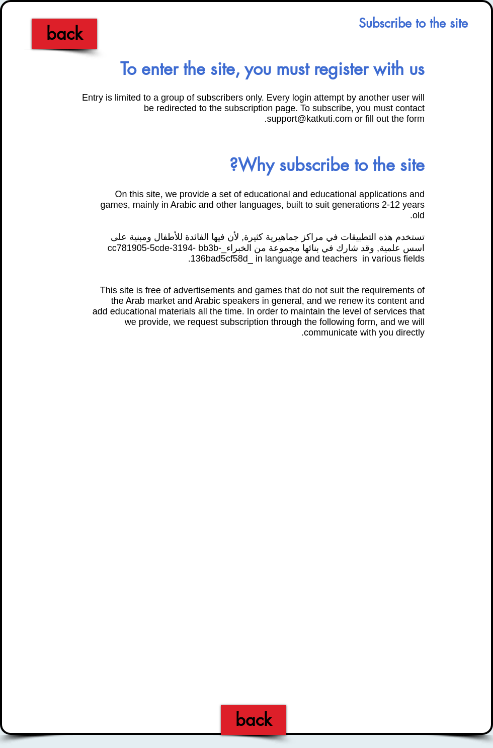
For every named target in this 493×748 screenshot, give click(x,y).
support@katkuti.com (309, 119)
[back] (64, 34)
